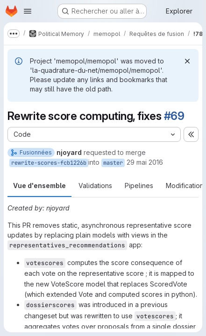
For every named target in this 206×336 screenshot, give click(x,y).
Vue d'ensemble (39, 185)
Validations (95, 185)
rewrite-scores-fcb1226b (48, 163)
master (113, 163)
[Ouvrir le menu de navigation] (27, 11)
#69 (174, 116)
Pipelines (139, 185)
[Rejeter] (187, 61)
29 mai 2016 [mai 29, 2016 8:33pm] (145, 162)
